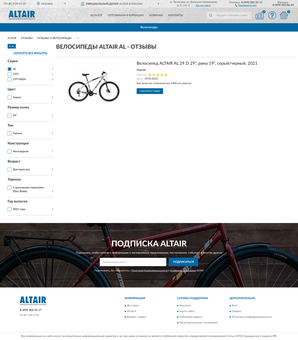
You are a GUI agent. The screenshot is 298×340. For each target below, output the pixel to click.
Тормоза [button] (14, 179)
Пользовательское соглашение (198, 323)
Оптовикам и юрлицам (126, 15)
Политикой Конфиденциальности (150, 270)
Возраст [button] (14, 161)
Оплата (131, 311)
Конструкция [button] (18, 143)
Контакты (175, 15)
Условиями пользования (183, 270)
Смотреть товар (150, 91)
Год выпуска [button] (17, 201)
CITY (16, 74)
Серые (17, 97)
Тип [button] (10, 125)
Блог (235, 305)
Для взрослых (21, 169)
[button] (246, 5)
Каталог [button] (96, 15)
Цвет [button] (12, 89)
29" (15, 115)
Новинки (156, 15)
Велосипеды (149, 27)
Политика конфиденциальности (252, 317)
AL (14, 69)
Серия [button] (12, 61)
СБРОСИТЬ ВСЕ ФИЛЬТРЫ (30, 53)
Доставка (133, 305)
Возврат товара (136, 317)
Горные (17, 133)
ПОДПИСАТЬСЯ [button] (183, 262)
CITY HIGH (19, 79)
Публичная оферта (190, 317)
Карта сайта (186, 311)
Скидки (236, 311)
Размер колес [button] (18, 107)
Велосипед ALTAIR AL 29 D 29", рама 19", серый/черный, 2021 (197, 63)
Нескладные (21, 151)
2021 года (19, 209)
